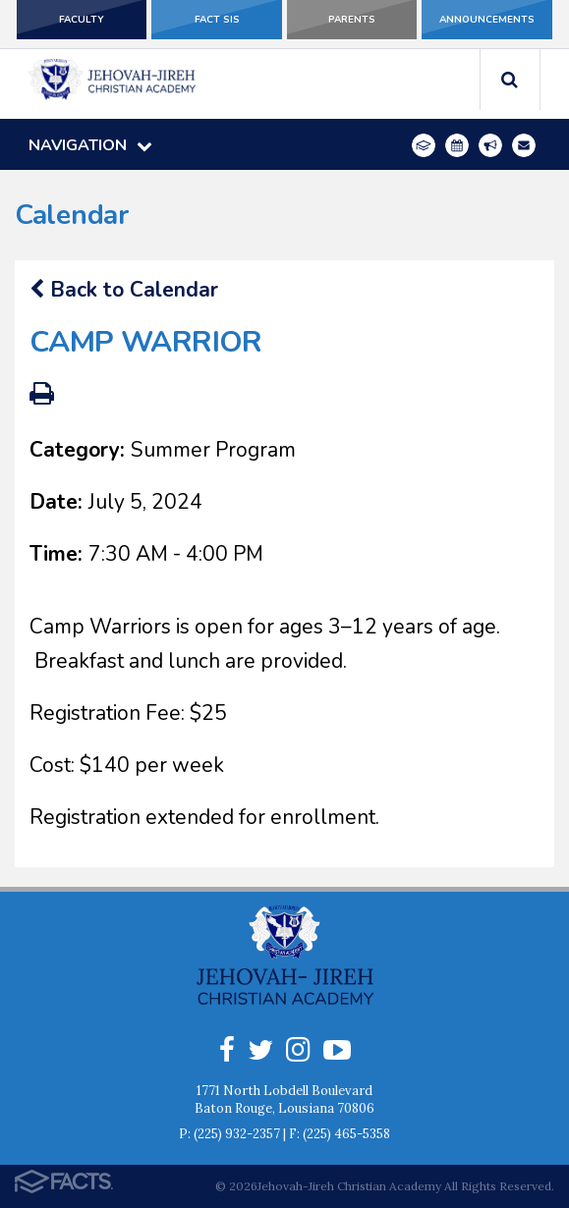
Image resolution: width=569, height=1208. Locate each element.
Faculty (81, 20)
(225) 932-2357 (237, 1134)
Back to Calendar (123, 289)
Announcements (487, 20)
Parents (351, 20)
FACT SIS (217, 20)
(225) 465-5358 (346, 1134)
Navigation (90, 145)
